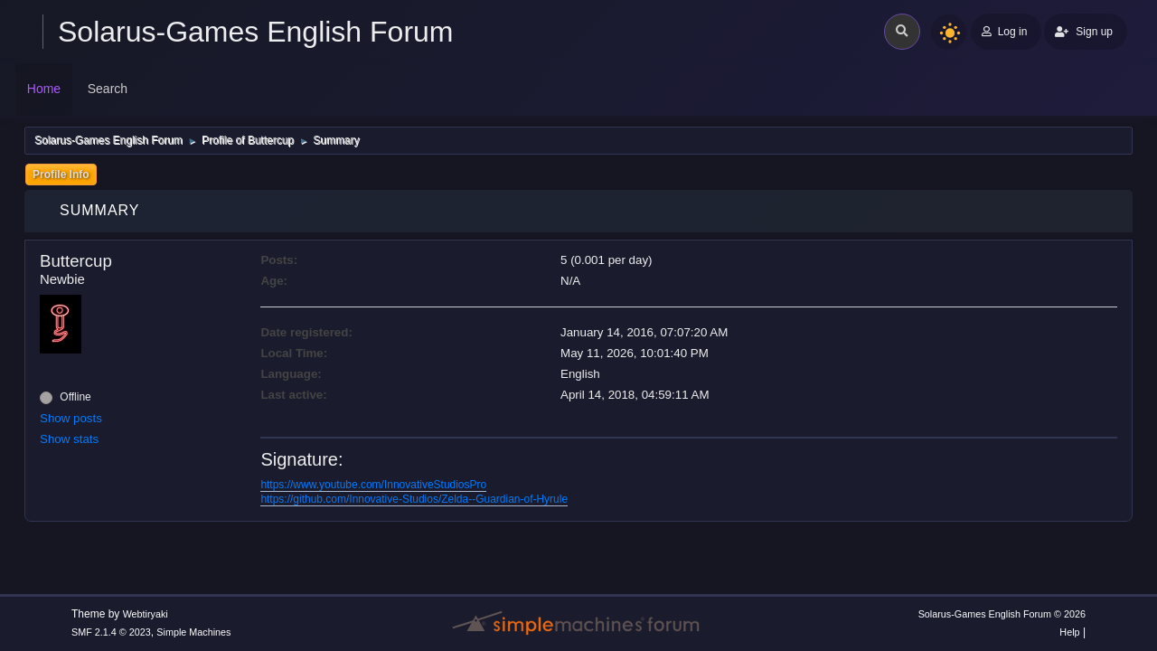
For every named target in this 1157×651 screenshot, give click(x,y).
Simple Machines (193, 632)
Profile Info (61, 174)
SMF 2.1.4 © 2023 (111, 632)
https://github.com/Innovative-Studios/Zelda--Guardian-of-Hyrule (414, 499)
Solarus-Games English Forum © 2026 (1002, 614)
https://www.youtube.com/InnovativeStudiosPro (373, 484)
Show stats (69, 439)
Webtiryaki (145, 614)
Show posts (71, 418)
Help (1069, 632)
